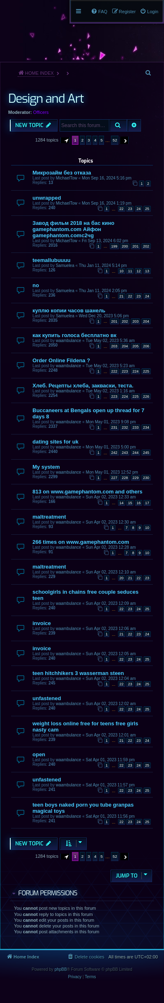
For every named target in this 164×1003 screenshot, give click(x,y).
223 (125, 371)
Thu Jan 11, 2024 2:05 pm (103, 290)
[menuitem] (149, 12)
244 (135, 453)
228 (125, 478)
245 (146, 453)
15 (130, 503)
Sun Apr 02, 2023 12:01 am (111, 735)
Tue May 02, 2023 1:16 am (110, 391)
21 (122, 296)
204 (146, 321)
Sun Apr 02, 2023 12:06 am (111, 628)
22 (122, 209)
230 (146, 478)
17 (147, 503)
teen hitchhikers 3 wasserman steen (78, 673)
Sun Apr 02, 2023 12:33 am (111, 497)
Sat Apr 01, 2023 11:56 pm (110, 816)
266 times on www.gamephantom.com (80, 542)
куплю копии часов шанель (68, 310)
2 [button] (82, 140)
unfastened (46, 698)
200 (125, 246)
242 (114, 453)
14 (122, 503)
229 (135, 478)
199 (114, 246)
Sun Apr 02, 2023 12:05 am (111, 653)
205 (135, 346)
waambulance (68, 340)
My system (46, 467)
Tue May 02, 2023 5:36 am (110, 340)
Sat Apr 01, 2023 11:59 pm (110, 760)
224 (135, 371)
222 (114, 371)
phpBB (61, 969)
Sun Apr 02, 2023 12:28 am (111, 547)
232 (125, 427)
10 (122, 271)
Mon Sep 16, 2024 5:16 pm (107, 178)
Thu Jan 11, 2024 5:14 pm (103, 265)
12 (138, 271)
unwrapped (46, 198)
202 (146, 246)
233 (135, 427)
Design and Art (45, 98)
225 (146, 371)
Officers (41, 112)
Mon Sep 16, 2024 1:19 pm (107, 203)
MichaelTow (66, 178)
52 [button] (115, 140)
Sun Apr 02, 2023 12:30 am (111, 522)
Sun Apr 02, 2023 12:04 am (111, 678)
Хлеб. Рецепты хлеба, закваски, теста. (83, 385)
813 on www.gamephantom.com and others (87, 492)
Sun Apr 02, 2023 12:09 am (111, 603)
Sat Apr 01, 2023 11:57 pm (110, 785)
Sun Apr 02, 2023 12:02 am (111, 703)
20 (122, 578)
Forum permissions (47, 893)
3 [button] (89, 140)
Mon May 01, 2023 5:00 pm (111, 447)
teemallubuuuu (51, 260)
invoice (41, 623)
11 (130, 271)
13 (147, 271)
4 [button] (95, 140)
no (35, 285)
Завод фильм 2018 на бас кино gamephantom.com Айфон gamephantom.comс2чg (73, 229)
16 (138, 503)
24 (138, 209)
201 (135, 246)
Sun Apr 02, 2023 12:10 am (111, 572)
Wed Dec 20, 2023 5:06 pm (104, 316)
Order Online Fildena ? (61, 360)
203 (135, 321)
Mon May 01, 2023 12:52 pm (112, 472)
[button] (65, 140)
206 (146, 346)
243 (125, 453)
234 (146, 427)
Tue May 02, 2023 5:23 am (110, 365)
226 (146, 396)
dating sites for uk (55, 442)
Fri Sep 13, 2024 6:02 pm (105, 240)
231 (114, 427)
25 (147, 209)
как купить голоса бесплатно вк (74, 335)
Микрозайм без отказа (61, 173)
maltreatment (49, 517)
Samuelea (65, 265)
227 (114, 478)
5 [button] (101, 140)
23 (130, 209)
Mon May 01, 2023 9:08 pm (111, 422)
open (38, 754)
